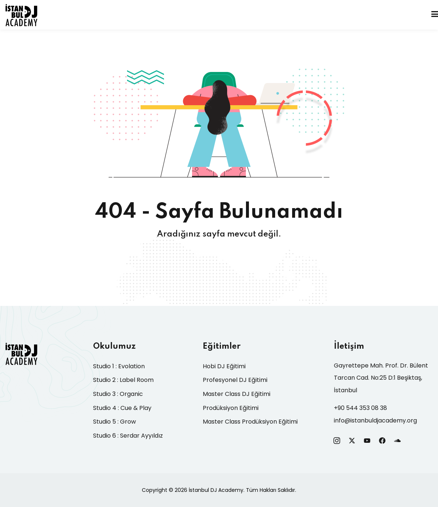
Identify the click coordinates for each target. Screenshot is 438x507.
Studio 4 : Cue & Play (122, 408)
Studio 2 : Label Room (123, 380)
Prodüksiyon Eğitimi (231, 408)
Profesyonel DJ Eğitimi (235, 380)
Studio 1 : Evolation (119, 366)
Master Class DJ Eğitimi (236, 394)
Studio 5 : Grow (114, 421)
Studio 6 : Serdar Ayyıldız (128, 435)
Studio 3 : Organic (118, 394)
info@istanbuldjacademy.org (375, 420)
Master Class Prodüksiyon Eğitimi (250, 421)
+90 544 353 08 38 (360, 408)
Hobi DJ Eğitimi (224, 366)
